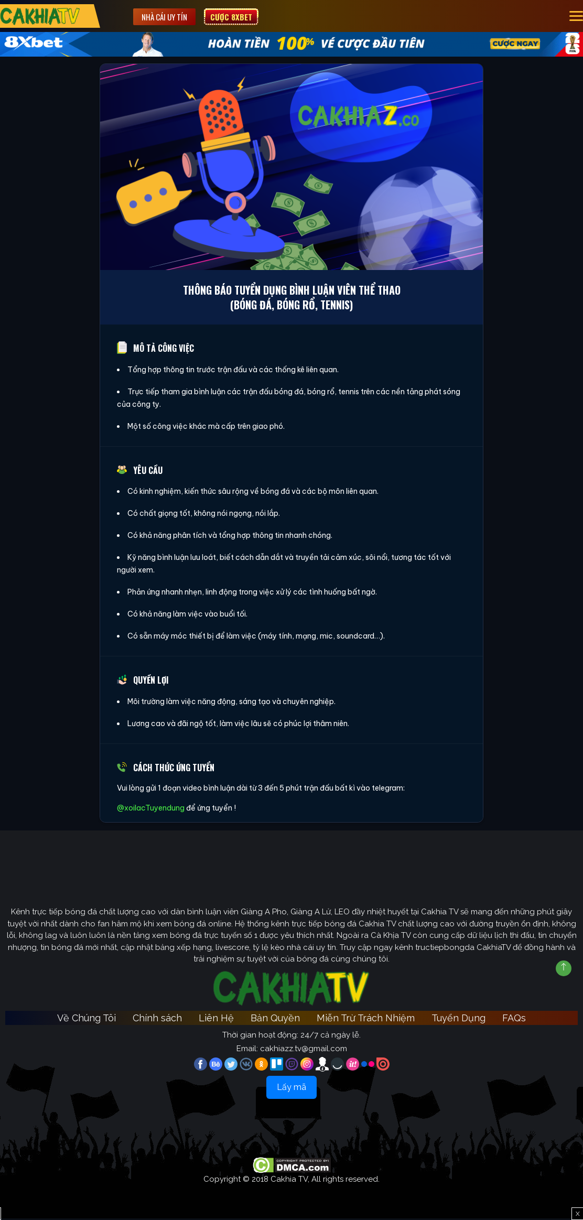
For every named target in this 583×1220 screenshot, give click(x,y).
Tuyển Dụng (458, 1019)
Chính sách (157, 1019)
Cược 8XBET (236, 16)
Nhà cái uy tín (169, 16)
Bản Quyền (275, 1019)
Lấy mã (291, 1089)
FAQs (514, 1019)
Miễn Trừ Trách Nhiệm (366, 1019)
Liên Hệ (216, 1019)
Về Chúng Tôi (86, 1019)
